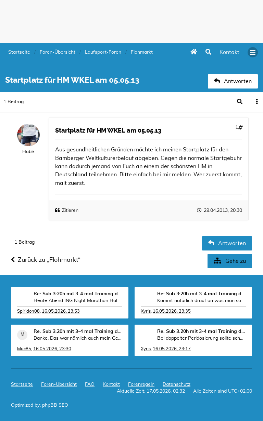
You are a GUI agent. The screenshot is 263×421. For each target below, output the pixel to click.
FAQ (90, 384)
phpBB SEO (55, 405)
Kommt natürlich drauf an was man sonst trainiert (201, 300)
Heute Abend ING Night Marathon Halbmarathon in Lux (78, 300)
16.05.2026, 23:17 (172, 349)
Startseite (22, 384)
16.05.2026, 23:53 (61, 311)
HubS (28, 151)
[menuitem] (229, 52)
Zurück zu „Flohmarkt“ (45, 260)
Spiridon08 (28, 311)
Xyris (146, 311)
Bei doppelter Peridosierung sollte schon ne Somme (201, 338)
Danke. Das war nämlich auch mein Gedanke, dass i (78, 338)
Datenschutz (176, 384)
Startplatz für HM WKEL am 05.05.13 (108, 130)
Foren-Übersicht (59, 384)
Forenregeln (141, 384)
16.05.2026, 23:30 (52, 349)
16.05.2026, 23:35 (172, 311)
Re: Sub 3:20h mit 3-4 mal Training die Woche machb (78, 293)
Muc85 (24, 349)
